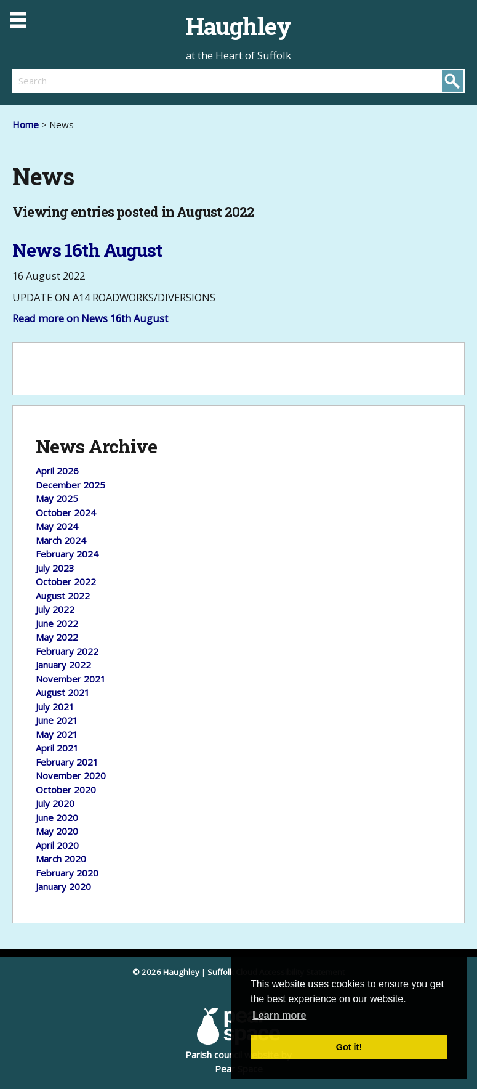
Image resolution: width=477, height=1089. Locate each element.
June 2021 (57, 720)
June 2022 (57, 623)
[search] (125, 80)
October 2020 (66, 789)
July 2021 (55, 706)
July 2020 (55, 803)
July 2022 (55, 609)
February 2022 (67, 651)
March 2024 (61, 540)
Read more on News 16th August (90, 318)
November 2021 (71, 679)
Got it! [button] (349, 1047)
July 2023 (55, 568)
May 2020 (57, 831)
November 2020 (71, 775)
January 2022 (63, 664)
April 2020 (57, 845)
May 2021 (57, 734)
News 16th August (87, 250)
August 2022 (63, 595)
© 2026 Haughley (165, 972)
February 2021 (67, 762)
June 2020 (57, 817)
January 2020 (63, 886)
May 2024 (57, 526)
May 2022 (57, 637)
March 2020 (61, 858)
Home (25, 124)
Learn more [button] (279, 1015)
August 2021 (63, 692)
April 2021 (57, 748)
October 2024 (66, 512)
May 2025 (57, 498)
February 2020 (67, 873)
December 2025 (70, 485)
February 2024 (67, 554)
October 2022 (66, 581)
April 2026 (57, 470)
